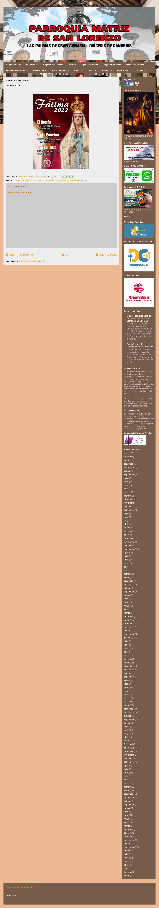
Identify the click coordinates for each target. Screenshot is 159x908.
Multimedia (107, 70)
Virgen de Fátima (78, 180)
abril (126, 489)
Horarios (72, 65)
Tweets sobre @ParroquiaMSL (21, 887)
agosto (127, 552)
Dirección (92, 70)
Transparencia (141, 70)
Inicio (64, 254)
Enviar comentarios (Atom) (31, 261)
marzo (127, 453)
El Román (20, 180)
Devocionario (123, 70)
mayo (126, 485)
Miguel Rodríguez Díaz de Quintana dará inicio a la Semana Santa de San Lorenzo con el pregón (139, 320)
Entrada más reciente (20, 254)
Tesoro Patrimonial (60, 70)
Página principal (13, 65)
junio (126, 482)
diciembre (128, 464)
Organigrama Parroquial (17, 70)
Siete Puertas (62, 180)
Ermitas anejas (39, 70)
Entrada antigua (106, 254)
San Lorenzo (49, 180)
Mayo (39, 180)
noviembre (129, 467)
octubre (127, 471)
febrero (127, 457)
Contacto (78, 70)
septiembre (129, 474)
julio (126, 478)
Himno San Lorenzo (135, 65)
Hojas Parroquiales (112, 65)
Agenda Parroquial (90, 65)
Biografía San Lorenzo (53, 65)
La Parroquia (32, 65)
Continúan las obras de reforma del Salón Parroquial (140, 345)
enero (126, 460)
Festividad (31, 180)
